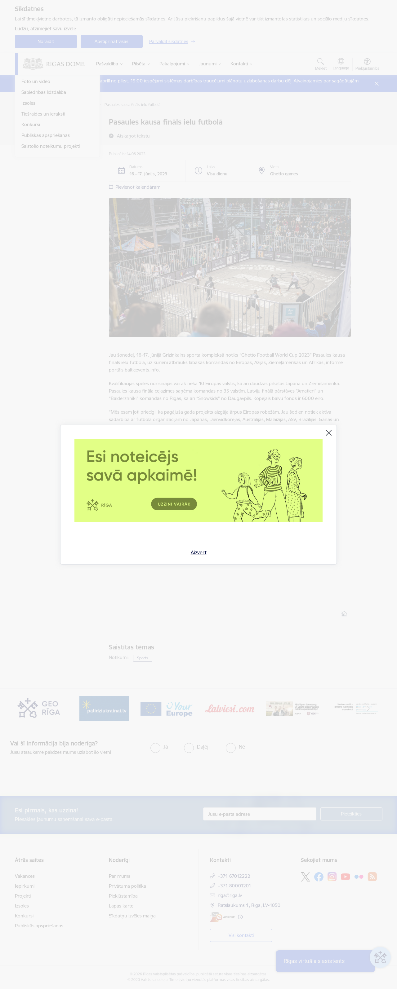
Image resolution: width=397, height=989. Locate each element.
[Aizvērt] (329, 433)
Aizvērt (199, 552)
